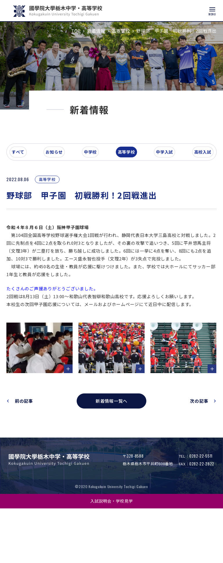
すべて (30, 201)
